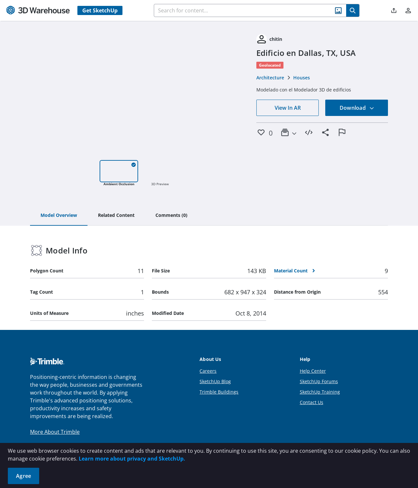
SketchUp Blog (215, 381)
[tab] (59, 215)
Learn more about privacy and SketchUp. (132, 458)
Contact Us (311, 402)
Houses (301, 77)
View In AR (288, 107)
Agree (23, 476)
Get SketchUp (100, 10)
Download (357, 107)
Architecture (270, 77)
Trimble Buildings (219, 392)
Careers (208, 371)
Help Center (313, 371)
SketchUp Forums (319, 381)
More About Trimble (55, 431)
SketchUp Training (320, 392)
